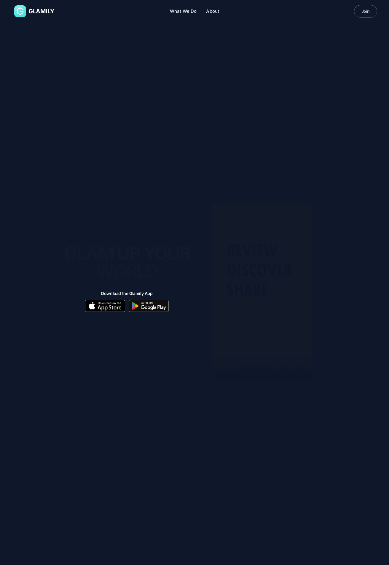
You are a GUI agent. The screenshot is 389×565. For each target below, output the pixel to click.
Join (365, 11)
